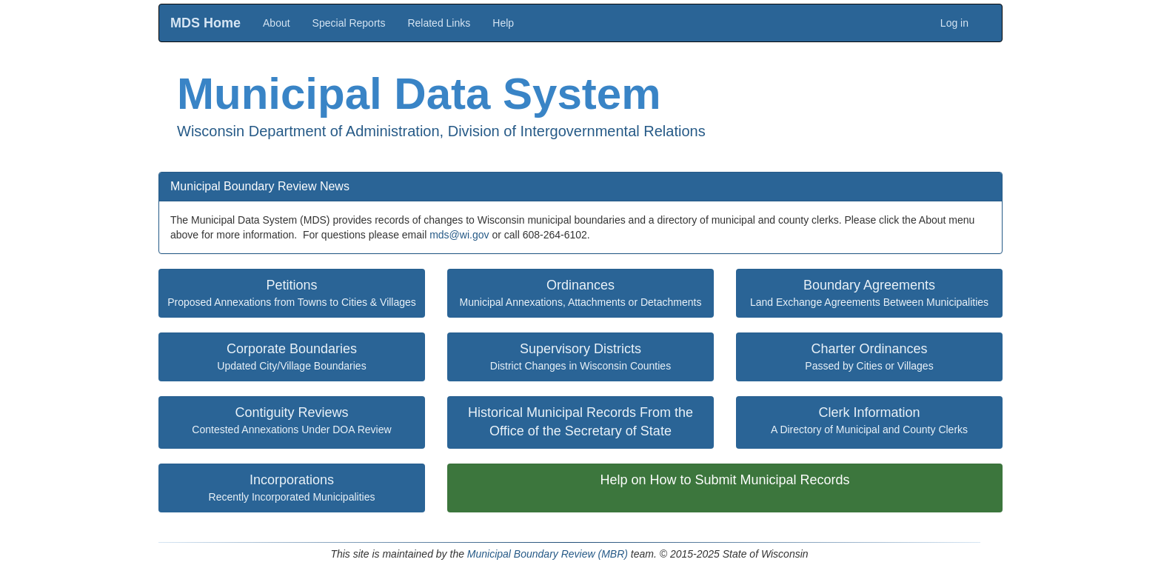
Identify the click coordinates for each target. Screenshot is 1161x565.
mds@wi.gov (459, 235)
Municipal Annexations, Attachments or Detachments (581, 293)
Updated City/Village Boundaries (291, 356)
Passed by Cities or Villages (869, 356)
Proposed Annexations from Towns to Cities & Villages (291, 293)
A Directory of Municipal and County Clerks (869, 420)
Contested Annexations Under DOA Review (291, 420)
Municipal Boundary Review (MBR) (547, 554)
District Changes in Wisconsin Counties (580, 356)
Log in (954, 23)
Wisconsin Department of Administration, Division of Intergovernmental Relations (441, 131)
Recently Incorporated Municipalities (292, 488)
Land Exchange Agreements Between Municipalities (869, 293)
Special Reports (349, 23)
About (276, 23)
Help (503, 23)
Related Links (438, 23)
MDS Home (205, 23)
